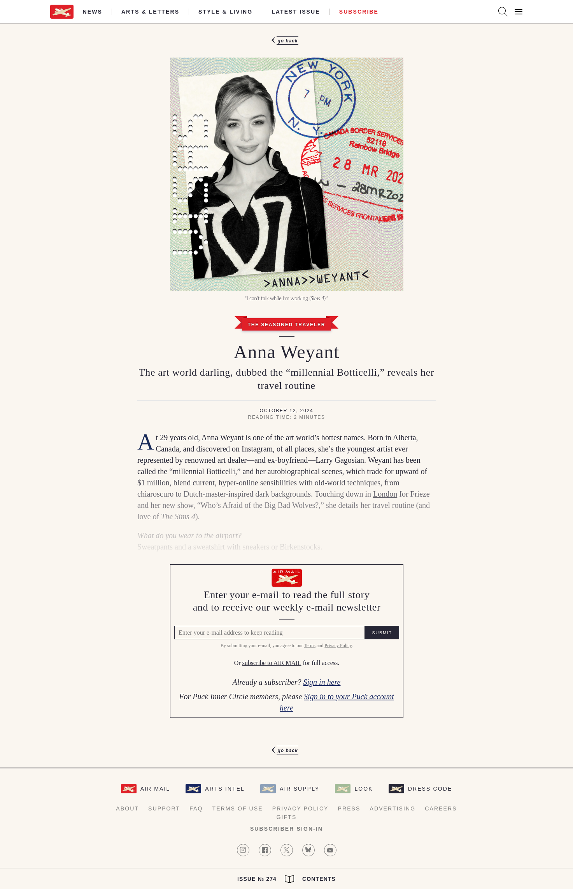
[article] (286, 395)
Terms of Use (237, 808)
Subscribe (358, 11)
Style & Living (225, 11)
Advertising (393, 808)
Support (164, 808)
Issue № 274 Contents (286, 879)
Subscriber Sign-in (286, 828)
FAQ (196, 808)
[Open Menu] (518, 11)
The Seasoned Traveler (287, 324)
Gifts (287, 817)
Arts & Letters (150, 11)
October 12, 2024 (287, 410)
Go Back (287, 41)
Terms (309, 646)
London (385, 494)
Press (349, 808)
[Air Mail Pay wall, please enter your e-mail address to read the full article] (286, 641)
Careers (441, 808)
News (92, 11)
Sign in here (322, 682)
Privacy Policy (338, 646)
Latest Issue (296, 11)
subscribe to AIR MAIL (271, 663)
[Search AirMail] (503, 11)
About (127, 808)
